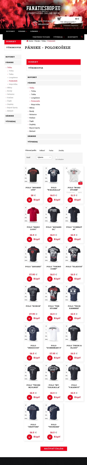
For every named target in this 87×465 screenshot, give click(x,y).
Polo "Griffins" (33, 425)
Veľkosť (42, 150)
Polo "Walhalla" (53, 188)
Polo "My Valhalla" (54, 386)
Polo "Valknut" (74, 386)
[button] (23, 31)
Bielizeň (32, 131)
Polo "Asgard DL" (53, 228)
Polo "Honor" (33, 306)
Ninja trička (35, 105)
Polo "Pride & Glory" (74, 346)
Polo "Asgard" (33, 266)
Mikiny (31, 108)
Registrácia (74, 25)
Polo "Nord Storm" (74, 188)
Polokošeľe (51, 41)
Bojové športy (34, 128)
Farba (51, 150)
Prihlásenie (67, 25)
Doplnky (32, 124)
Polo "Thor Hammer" (74, 307)
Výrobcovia (35, 68)
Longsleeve (35, 98)
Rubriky (33, 62)
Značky (61, 150)
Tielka (33, 94)
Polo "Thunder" (53, 425)
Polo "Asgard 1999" (33, 188)
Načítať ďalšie (53, 449)
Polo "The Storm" (53, 307)
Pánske (37, 41)
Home (31, 41)
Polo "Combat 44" (74, 228)
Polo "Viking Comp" (54, 267)
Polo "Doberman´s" (53, 346)
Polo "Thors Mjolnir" (33, 386)
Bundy (31, 111)
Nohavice (33, 114)
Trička (44, 41)
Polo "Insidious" (33, 346)
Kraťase (32, 118)
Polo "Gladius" (74, 266)
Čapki (31, 121)
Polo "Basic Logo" (33, 228)
